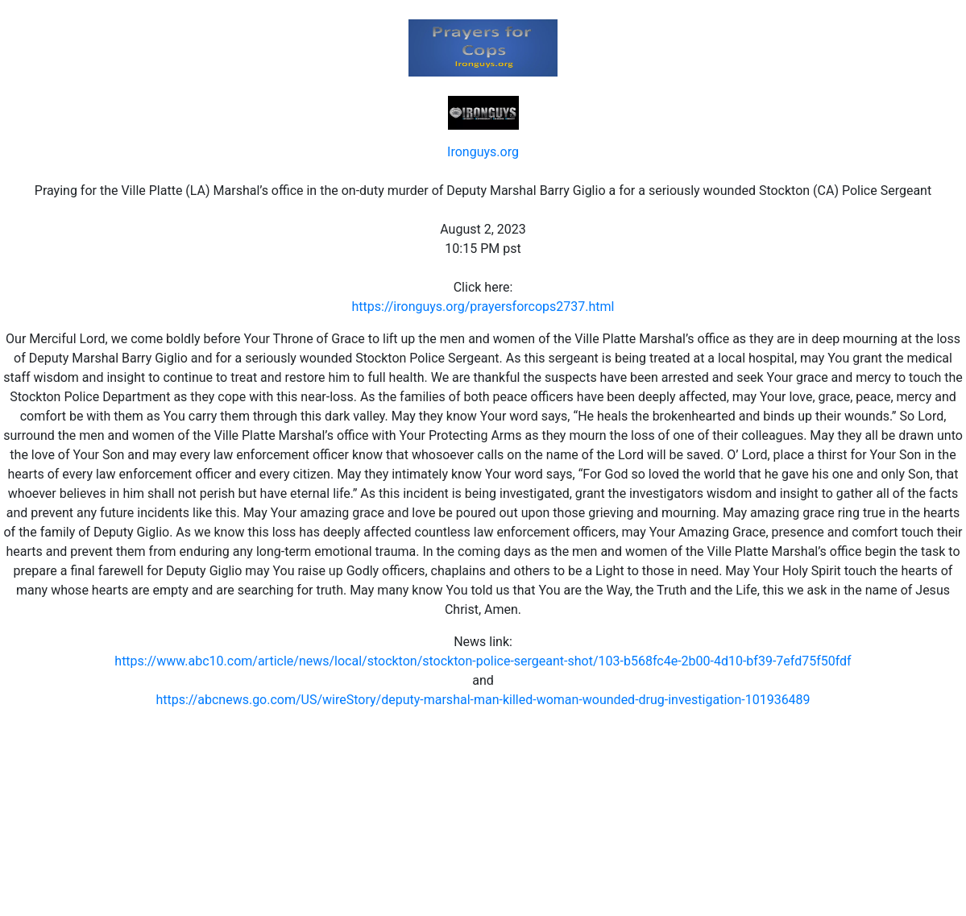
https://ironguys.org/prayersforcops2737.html (483, 306)
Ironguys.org (483, 152)
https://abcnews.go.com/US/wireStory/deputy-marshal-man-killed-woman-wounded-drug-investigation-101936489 (482, 699)
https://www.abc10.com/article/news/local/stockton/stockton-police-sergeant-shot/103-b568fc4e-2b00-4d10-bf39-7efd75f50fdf (482, 661)
